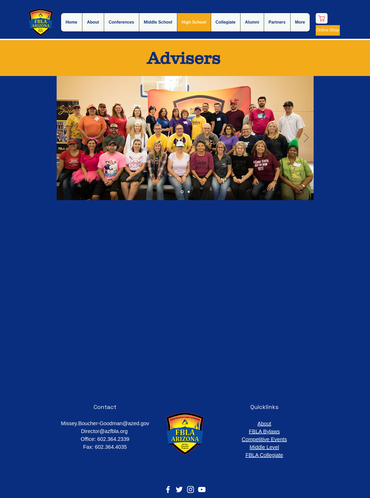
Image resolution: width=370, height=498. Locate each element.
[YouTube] (201, 489)
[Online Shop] (328, 30)
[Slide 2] (189, 192)
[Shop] (322, 18)
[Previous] (64, 138)
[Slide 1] (182, 191)
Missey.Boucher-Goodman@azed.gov (105, 423)
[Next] (306, 138)
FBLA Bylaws (264, 431)
